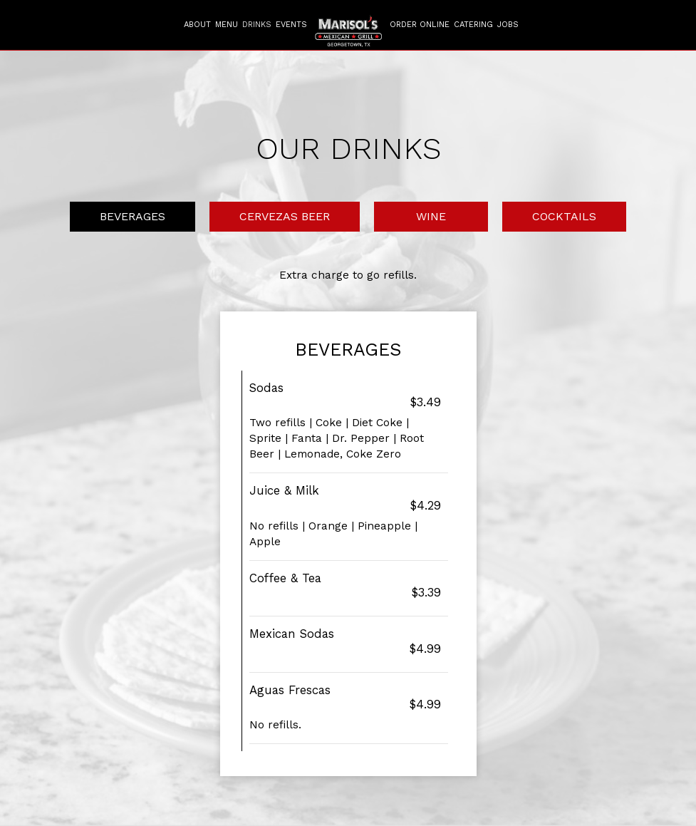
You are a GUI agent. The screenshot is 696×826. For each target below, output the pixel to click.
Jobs (508, 24)
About (197, 24)
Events (291, 24)
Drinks (256, 24)
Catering (473, 24)
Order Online (420, 24)
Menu (226, 24)
